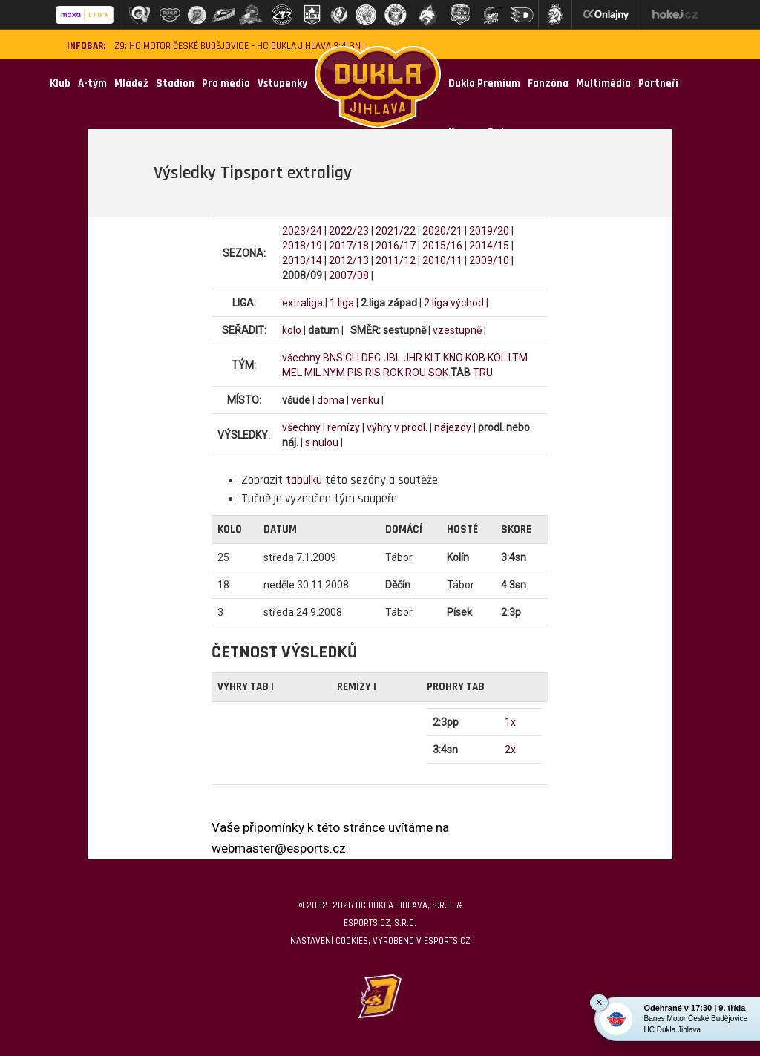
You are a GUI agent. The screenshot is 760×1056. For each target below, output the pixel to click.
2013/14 (302, 260)
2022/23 (349, 231)
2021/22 (396, 231)
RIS (373, 372)
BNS (333, 358)
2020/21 (442, 231)
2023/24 (302, 231)
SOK (438, 372)
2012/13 (349, 260)
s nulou (321, 442)
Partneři (658, 83)
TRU (483, 372)
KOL (497, 358)
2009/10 (489, 260)
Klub (60, 83)
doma (330, 400)
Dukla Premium (484, 83)
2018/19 (302, 246)
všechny (301, 358)
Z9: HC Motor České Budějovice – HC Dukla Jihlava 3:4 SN (237, 46)
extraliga (302, 303)
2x (510, 749)
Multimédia (603, 83)
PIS (355, 372)
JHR (412, 358)
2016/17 (396, 246)
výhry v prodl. (397, 427)
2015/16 (442, 246)
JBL (392, 358)
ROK (393, 372)
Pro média (226, 83)
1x (510, 722)
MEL (292, 372)
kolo (291, 330)
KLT (433, 358)
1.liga (342, 303)
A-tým (92, 83)
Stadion (175, 83)
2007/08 (349, 275)
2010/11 (442, 260)
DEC (371, 358)
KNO (453, 358)
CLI (352, 358)
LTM (518, 358)
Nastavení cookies (329, 941)
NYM (334, 372)
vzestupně (457, 330)
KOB (475, 358)
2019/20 (489, 231)
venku (365, 400)
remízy (343, 427)
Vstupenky (282, 83)
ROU (415, 372)
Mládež (131, 83)
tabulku (304, 480)
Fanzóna (548, 83)
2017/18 (349, 246)
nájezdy (452, 427)
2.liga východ (454, 303)
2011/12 (396, 260)
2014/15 (489, 246)
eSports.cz (447, 941)
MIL (312, 372)
